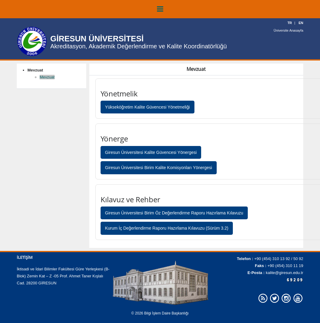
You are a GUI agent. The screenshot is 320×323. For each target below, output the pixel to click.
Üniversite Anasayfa (288, 30)
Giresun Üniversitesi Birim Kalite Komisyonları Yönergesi (158, 167)
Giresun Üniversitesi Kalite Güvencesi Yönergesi (151, 152)
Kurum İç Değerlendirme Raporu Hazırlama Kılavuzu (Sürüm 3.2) (167, 228)
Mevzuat (47, 77)
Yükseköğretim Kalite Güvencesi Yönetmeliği (147, 107)
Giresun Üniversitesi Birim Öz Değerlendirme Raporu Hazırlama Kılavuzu (174, 212)
